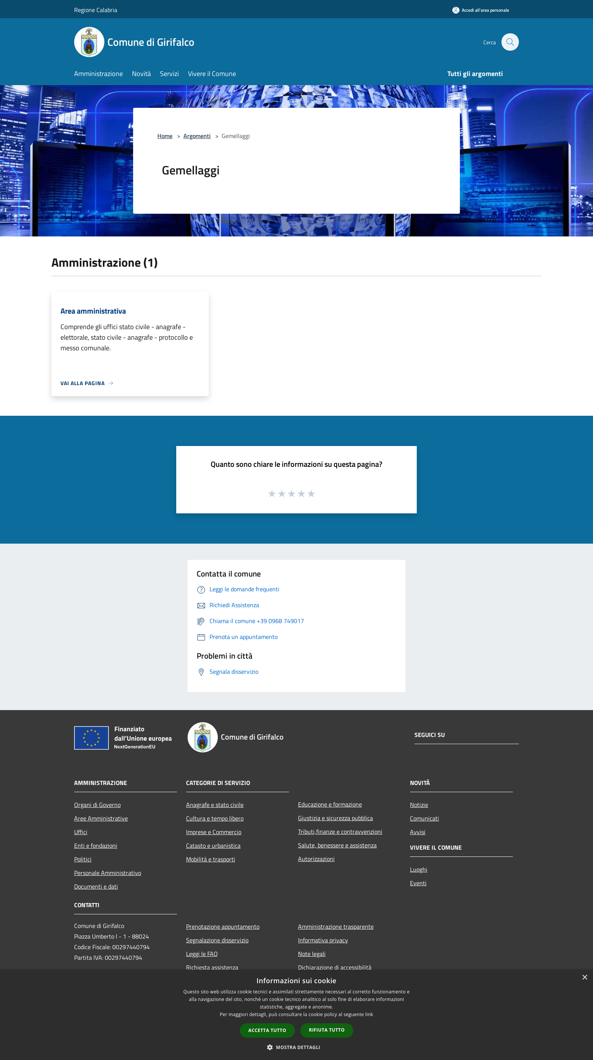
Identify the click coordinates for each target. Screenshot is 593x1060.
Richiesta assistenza (212, 967)
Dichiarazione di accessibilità (334, 967)
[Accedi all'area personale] (480, 10)
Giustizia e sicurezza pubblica (335, 817)
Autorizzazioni (316, 858)
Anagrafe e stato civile (215, 804)
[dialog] (296, 1015)
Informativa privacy (323, 940)
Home (164, 135)
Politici (83, 859)
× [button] (584, 978)
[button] (296, 1047)
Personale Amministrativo (107, 872)
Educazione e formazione (330, 804)
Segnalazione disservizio (217, 940)
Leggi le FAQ (202, 953)
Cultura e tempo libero (215, 818)
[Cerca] (510, 42)
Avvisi (417, 831)
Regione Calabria (95, 9)
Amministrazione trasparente (336, 926)
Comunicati (424, 818)
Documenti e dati (96, 886)
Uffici (80, 831)
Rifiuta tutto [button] (327, 1030)
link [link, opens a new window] (369, 1014)
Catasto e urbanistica (213, 845)
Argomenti (197, 135)
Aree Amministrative (101, 818)
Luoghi (418, 869)
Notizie (419, 804)
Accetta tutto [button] (267, 1030)
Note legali (312, 953)
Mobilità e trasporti (210, 859)
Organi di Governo (97, 804)
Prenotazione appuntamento (222, 926)
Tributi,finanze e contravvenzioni (340, 831)
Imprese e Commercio (213, 831)
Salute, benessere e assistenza (337, 845)
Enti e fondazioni (95, 845)
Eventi (418, 882)
